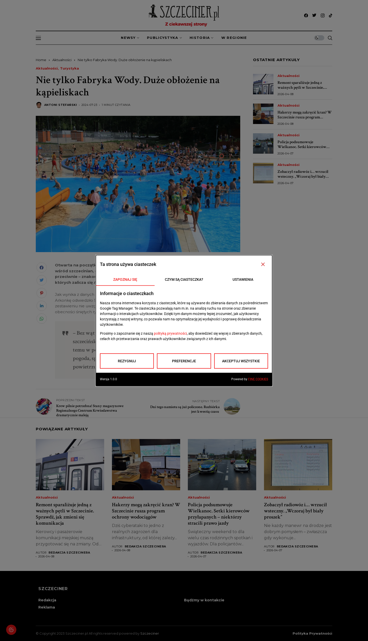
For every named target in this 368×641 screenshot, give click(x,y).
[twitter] (314, 15)
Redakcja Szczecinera (69, 552)
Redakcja (47, 600)
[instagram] (323, 15)
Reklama (46, 607)
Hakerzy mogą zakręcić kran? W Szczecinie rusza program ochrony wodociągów (305, 117)
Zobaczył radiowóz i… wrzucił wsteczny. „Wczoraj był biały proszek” (303, 176)
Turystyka (69, 68)
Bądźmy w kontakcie (204, 600)
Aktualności (62, 60)
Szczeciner (149, 633)
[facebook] (306, 15)
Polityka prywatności (312, 633)
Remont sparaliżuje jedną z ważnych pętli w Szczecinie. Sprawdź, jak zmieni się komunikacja (301, 90)
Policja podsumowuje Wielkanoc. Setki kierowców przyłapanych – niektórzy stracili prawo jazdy (302, 149)
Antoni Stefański (60, 105)
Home (41, 60)
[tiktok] (330, 15)
